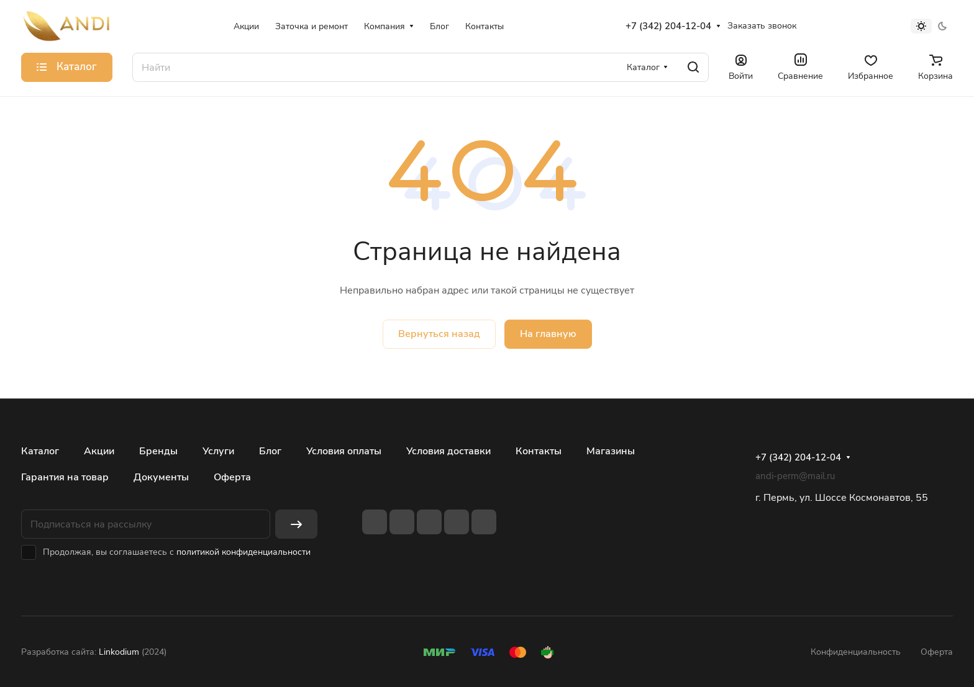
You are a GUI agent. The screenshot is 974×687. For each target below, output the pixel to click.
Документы (161, 477)
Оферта (232, 477)
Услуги (218, 451)
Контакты (539, 451)
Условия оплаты (343, 451)
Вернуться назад (439, 334)
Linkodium (119, 652)
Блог (270, 451)
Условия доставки (448, 451)
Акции (99, 451)
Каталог (40, 451)
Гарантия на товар (65, 477)
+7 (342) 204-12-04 (668, 26)
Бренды (158, 451)
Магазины (610, 451)
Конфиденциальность (856, 652)
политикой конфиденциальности (243, 552)
